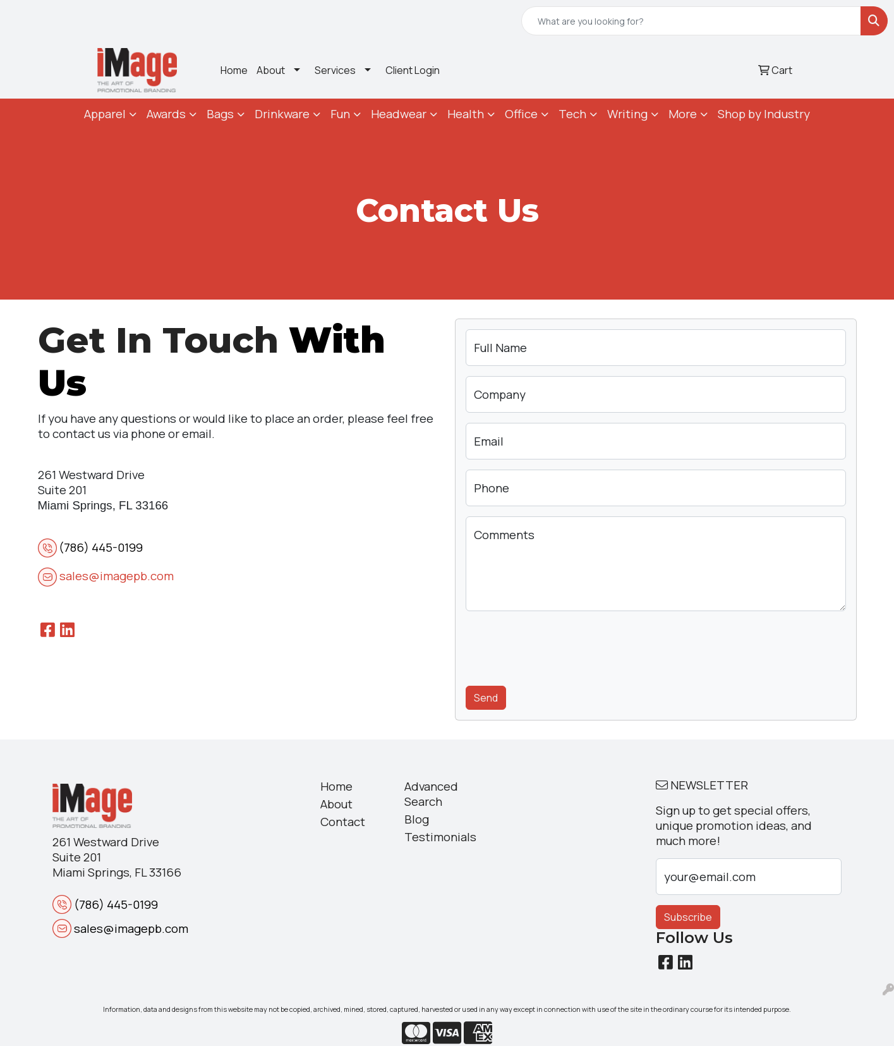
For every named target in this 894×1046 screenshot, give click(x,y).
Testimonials (438, 837)
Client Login (412, 70)
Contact (342, 821)
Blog (416, 819)
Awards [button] (166, 114)
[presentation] (562, 646)
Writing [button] (627, 114)
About (271, 70)
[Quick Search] (691, 20)
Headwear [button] (398, 114)
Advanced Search (431, 794)
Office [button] (521, 114)
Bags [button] (220, 114)
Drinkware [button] (282, 114)
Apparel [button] (105, 114)
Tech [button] (572, 114)
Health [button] (465, 114)
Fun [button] (340, 114)
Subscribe (688, 917)
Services (335, 70)
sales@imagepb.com (116, 576)
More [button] (682, 114)
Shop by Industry (764, 114)
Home (234, 70)
